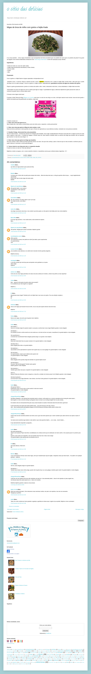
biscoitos (56, 650)
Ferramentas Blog (11, 643)
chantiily (54, 652)
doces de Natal (50, 654)
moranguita (13, 260)
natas (43, 658)
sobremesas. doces (52, 662)
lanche (14, 657)
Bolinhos (68, 651)
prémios (39, 157)
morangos (30, 658)
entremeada (80, 654)
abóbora (8, 649)
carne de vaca (33, 652)
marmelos (78, 657)
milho (19, 658)
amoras (59, 649)
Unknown (13, 304)
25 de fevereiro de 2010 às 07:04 (18, 424)
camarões (16, 652)
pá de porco (72, 658)
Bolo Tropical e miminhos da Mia (22, 560)
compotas (81, 652)
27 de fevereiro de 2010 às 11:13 (18, 459)
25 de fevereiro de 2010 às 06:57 (18, 409)
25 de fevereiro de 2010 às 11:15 (18, 439)
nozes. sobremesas (57, 658)
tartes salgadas (77, 662)
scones (33, 662)
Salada (9, 662)
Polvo (46, 660)
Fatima (12, 316)
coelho (76, 652)
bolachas (62, 651)
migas (34, 157)
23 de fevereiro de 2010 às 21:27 (18, 204)
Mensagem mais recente (13, 509)
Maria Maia (13, 217)
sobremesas (40, 662)
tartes (71, 662)
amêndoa (54, 649)
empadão (57, 654)
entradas (68, 654)
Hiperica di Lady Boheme (17, 186)
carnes (39, 652)
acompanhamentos (16, 157)
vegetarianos (17, 663)
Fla (11, 443)
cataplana (49, 652)
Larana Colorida (15, 249)
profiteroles (63, 660)
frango (57, 655)
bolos (80, 651)
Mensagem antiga (80, 509)
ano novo (64, 649)
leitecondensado (30, 657)
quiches (79, 660)
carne (26, 652)
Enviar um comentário (14, 506)
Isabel (12, 324)
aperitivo (69, 649)
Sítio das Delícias (10, 549)
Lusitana (54, 657)
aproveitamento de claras (77, 649)
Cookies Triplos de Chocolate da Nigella (24, 568)
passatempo (9, 660)
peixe (18, 660)
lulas (50, 657)
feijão (31, 157)
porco (50, 660)
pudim (68, 660)
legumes (24, 657)
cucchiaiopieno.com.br (16, 236)
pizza (43, 660)
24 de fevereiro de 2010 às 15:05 (18, 288)
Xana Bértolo (14, 197)
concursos (16, 654)
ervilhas (8, 655)
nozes (51, 658)
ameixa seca (14, 272)
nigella (47, 658)
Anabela (13, 164)
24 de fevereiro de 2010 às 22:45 (18, 320)
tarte (68, 662)
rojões (83, 660)
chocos (66, 652)
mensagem (10, 658)
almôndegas (47, 649)
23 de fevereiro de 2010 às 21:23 (18, 193)
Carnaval (21, 652)
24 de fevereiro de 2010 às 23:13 (18, 380)
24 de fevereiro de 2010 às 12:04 (18, 267)
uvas (9, 663)
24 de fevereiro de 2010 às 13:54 (18, 275)
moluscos (24, 658)
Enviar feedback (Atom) (18, 511)
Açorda (37, 649)
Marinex (13, 453)
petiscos (34, 660)
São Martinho (21, 662)
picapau (38, 660)
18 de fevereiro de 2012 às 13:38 (18, 503)
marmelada (73, 657)
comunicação (9, 654)
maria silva (13, 209)
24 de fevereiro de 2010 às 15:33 (18, 300)
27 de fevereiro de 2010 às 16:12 (18, 472)
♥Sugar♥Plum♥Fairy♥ (16, 396)
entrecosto (74, 654)
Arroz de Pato (18, 577)
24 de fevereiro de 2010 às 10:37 (18, 244)
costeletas (21, 654)
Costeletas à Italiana (20, 593)
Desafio (28, 157)
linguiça (41, 657)
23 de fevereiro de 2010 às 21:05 (18, 181)
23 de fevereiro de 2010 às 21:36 (18, 213)
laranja (19, 657)
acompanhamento (20, 649)
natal (39, 658)
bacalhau (28, 651)
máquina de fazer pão (65, 657)
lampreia (9, 657)
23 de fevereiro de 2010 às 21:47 (18, 223)
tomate (83, 662)
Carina (12, 280)
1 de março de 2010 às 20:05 (17, 484)
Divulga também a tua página (13, 553)
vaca (12, 663)
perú (24, 660)
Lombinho (46, 657)
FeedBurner (48, 633)
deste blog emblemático (41, 59)
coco (70, 652)
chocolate (59, 652)
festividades (36, 656)
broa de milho (23, 157)
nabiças (35, 658)
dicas (36, 654)
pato (14, 660)
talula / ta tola (14, 489)
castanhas (44, 652)
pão (36, 157)
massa (82, 657)
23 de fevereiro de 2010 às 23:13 (18, 231)
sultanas (59, 662)
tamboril (63, 662)
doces (40, 654)
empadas (62, 654)
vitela (28, 663)
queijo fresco (73, 660)
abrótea (13, 649)
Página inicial (47, 509)
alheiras (41, 649)
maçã (58, 657)
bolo (74, 651)
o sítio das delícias (25, 9)
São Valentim (27, 662)
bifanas (48, 650)
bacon (35, 650)
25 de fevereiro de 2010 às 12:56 (18, 449)
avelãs (20, 650)
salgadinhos (14, 662)
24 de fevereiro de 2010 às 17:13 (18, 311)
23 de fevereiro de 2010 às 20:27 (18, 168)
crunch (26, 654)
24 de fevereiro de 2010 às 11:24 (18, 255)
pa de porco (65, 658)
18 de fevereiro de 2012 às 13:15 (18, 494)
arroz (15, 651)
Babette (13, 173)
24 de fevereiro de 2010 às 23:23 (18, 391)
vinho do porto (23, 663)
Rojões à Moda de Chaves (21, 585)
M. (11, 293)
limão (37, 657)
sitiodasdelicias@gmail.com (13, 543)
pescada (28, 660)
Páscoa (81, 658)
